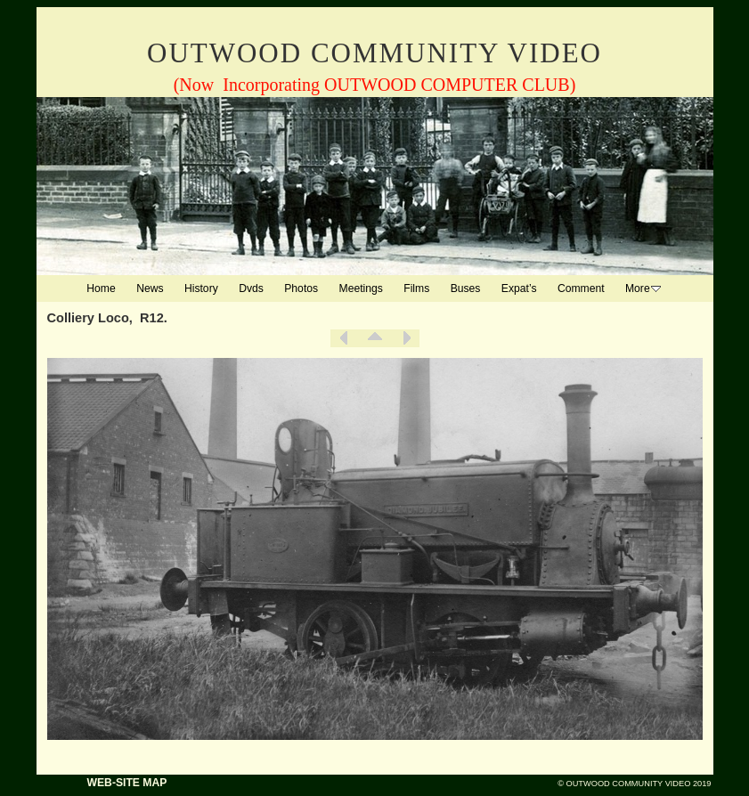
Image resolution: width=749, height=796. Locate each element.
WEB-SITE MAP (127, 782)
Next (406, 338)
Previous (343, 338)
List (375, 338)
